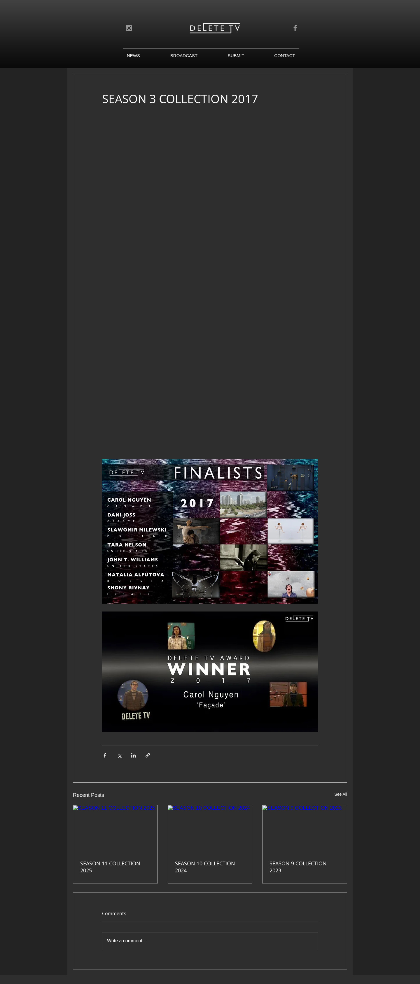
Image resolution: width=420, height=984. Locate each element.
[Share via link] (147, 755)
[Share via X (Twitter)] (119, 755)
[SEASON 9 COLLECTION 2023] (304, 829)
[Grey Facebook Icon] (295, 28)
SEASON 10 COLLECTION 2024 (205, 867)
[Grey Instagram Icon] (129, 28)
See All (340, 794)
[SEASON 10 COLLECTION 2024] (210, 829)
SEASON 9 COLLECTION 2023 (298, 867)
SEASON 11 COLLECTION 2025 (110, 867)
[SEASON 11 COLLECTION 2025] (115, 829)
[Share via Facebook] (105, 755)
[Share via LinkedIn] (133, 755)
